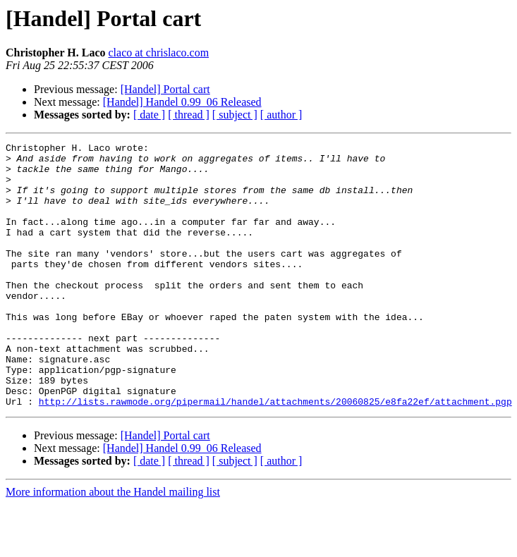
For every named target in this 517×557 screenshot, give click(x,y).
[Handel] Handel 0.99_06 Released (182, 102)
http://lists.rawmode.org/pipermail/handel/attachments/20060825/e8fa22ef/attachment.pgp (275, 454)
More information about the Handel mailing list (113, 545)
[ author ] (281, 115)
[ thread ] (188, 115)
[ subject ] (234, 115)
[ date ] (149, 115)
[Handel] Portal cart (165, 89)
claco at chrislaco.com (158, 53)
